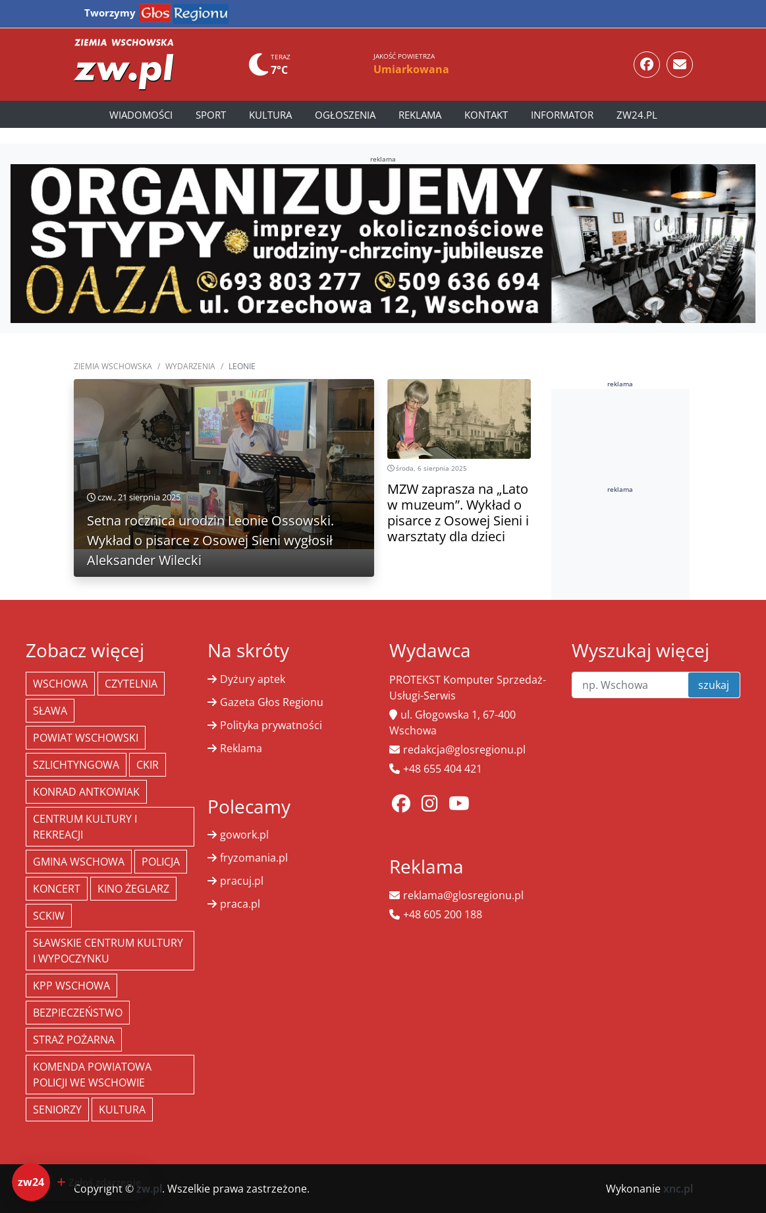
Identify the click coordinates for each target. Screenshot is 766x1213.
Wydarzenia (190, 366)
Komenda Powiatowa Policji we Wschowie (92, 1074)
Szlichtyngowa (76, 764)
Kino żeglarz (133, 888)
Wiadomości (141, 114)
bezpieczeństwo (78, 1012)
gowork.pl (244, 834)
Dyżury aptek (252, 679)
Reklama (419, 114)
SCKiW (49, 915)
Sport (211, 114)
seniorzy (57, 1109)
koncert (56, 888)
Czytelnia (131, 683)
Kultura (270, 114)
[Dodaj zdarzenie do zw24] (82, 1182)
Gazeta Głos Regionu (271, 702)
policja (161, 861)
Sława (50, 710)
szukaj (713, 685)
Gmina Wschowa (78, 861)
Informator (562, 114)
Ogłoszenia (345, 114)
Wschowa (60, 683)
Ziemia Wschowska (113, 366)
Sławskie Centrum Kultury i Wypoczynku (108, 950)
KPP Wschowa (71, 985)
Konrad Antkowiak (86, 791)
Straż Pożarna (74, 1039)
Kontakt (486, 114)
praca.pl (240, 904)
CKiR (147, 764)
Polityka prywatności (271, 725)
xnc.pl (678, 1188)
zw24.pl (636, 114)
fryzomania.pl (254, 857)
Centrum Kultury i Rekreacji (85, 827)
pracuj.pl (241, 880)
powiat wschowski (85, 737)
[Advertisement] (650, 587)
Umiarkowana (411, 69)
